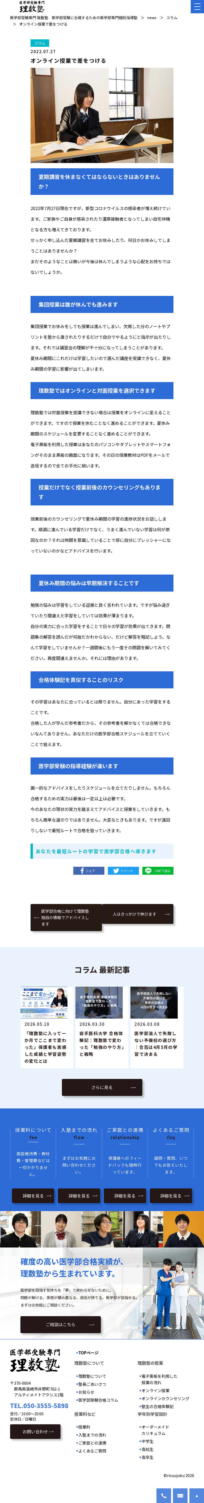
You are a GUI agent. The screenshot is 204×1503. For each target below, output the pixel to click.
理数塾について (92, 1383)
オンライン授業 (155, 1397)
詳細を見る (33, 1202)
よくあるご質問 (92, 1457)
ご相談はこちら (60, 1332)
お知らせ (86, 1399)
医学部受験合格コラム (98, 1407)
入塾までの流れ (92, 1442)
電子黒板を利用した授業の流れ (159, 1386)
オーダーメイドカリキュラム (155, 1437)
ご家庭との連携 (92, 1449)
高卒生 (148, 1464)
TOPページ (88, 1360)
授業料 (84, 1434)
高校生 (148, 1456)
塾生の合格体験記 (157, 1413)
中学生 (148, 1448)
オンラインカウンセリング (165, 1405)
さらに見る (102, 1095)
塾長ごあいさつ (92, 1391)
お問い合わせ (35, 1438)
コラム (39, 43)
